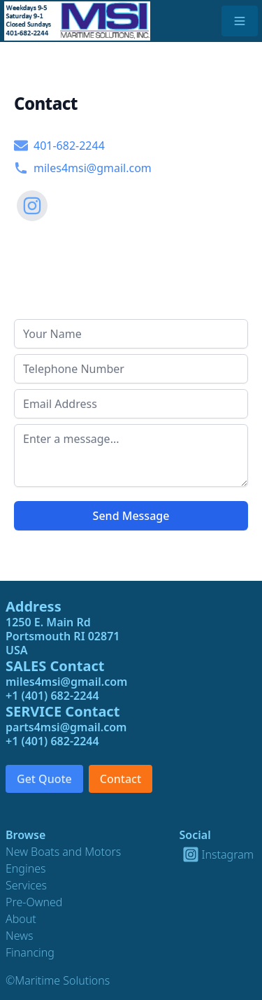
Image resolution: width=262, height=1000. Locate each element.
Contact (120, 779)
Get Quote (44, 779)
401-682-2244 (59, 145)
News (19, 935)
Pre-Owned (34, 902)
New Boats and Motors (63, 851)
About (21, 919)
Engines (26, 868)
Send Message (131, 515)
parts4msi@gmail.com (66, 727)
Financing (30, 952)
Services (26, 885)
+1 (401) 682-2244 (52, 695)
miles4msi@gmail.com (83, 168)
